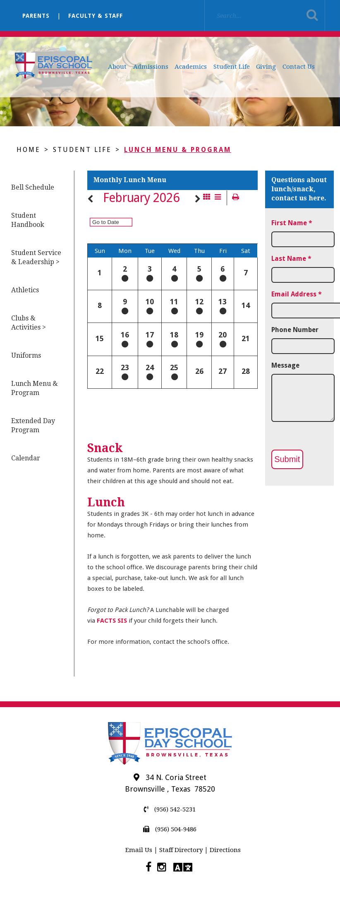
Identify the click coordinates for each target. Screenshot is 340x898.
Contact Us (299, 66)
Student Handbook (27, 220)
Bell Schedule (32, 187)
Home (29, 150)
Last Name (291, 258)
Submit (287, 459)
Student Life (231, 66)
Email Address (296, 294)
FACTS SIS (112, 620)
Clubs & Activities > (28, 322)
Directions (225, 850)
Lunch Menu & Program (177, 150)
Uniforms (26, 355)
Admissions (150, 66)
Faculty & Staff (95, 15)
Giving (266, 66)
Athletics (25, 290)
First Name (291, 223)
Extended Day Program (33, 425)
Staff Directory (181, 850)
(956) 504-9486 (169, 829)
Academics (191, 66)
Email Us (138, 850)
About (117, 66)
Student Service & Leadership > (36, 257)
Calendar (25, 458)
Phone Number (294, 330)
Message (285, 365)
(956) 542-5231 (170, 809)
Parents (36, 15)
